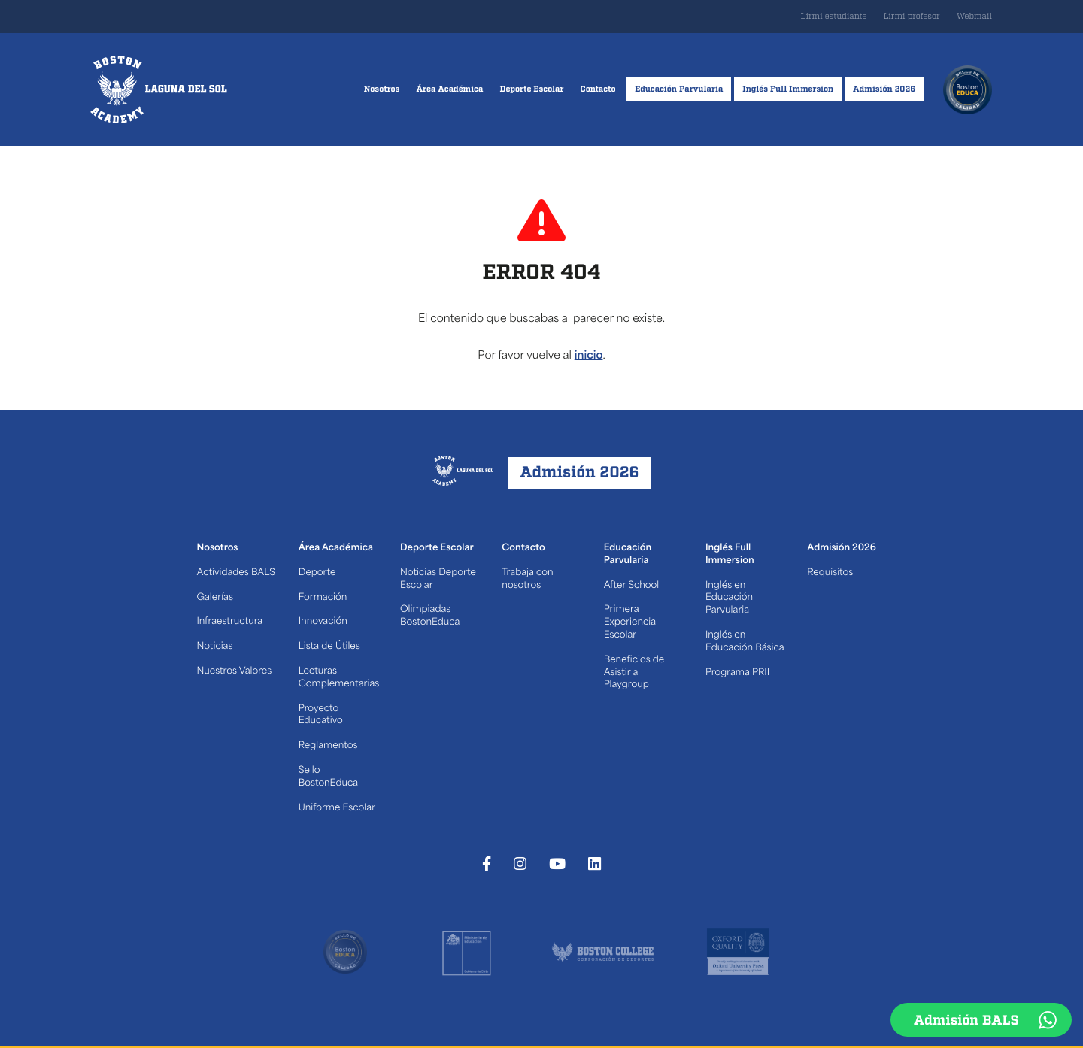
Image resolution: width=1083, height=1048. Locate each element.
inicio (589, 356)
